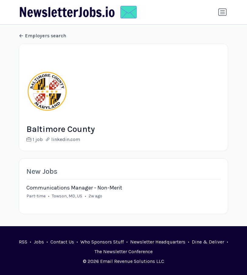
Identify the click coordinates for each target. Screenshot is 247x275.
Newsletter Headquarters (157, 242)
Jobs (39, 242)
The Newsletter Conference (123, 251)
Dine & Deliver (208, 242)
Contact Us (62, 242)
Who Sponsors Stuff (102, 242)
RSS (23, 242)
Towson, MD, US (67, 196)
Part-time (36, 196)
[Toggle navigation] (222, 12)
